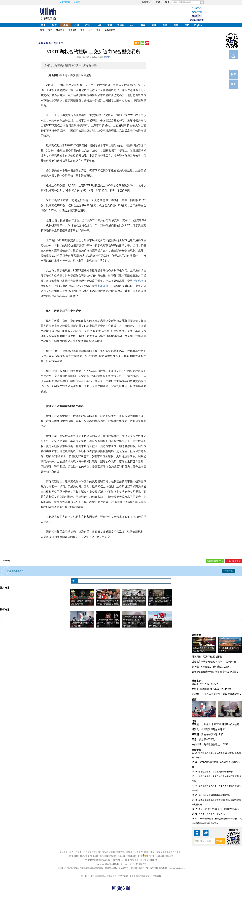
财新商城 (146, 2)
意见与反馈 (123, 876)
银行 (50, 30)
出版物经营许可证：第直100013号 (141, 860)
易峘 (194, 688)
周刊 (154, 25)
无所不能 (66, 2)
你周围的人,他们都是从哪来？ (216, 666)
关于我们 (85, 876)
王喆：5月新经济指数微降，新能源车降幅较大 (219, 809)
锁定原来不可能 (207, 739)
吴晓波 (195, 724)
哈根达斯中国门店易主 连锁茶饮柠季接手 (216, 771)
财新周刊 (196, 656)
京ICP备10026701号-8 (95, 856)
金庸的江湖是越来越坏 (213, 729)
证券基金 (60, 30)
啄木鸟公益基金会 (108, 876)
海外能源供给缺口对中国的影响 (215, 688)
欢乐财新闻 (110, 30)
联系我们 (147, 876)
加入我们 (95, 876)
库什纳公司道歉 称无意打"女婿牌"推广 (218, 661)
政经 (87, 25)
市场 (98, 30)
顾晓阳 (195, 734)
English (198, 25)
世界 (109, 25)
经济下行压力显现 (212, 656)
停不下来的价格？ (208, 683)
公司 (76, 25)
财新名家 (196, 680)
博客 (143, 25)
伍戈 (194, 683)
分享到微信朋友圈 (215, 561)
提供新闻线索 (136, 876)
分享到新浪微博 (234, 561)
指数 (187, 25)
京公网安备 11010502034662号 (157, 856)
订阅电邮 (233, 57)
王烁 (194, 739)
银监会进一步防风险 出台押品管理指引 (218, 671)
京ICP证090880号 (77, 856)
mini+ (132, 25)
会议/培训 (197, 12)
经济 (54, 25)
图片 (165, 25)
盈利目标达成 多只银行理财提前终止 (214, 795)
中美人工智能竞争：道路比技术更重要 (222, 693)
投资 (82, 30)
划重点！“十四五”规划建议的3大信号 (220, 724)
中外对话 (196, 744)
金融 (65, 25)
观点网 (120, 25)
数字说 (195, 666)
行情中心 (197, 8)
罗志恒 (195, 693)
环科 (98, 25)
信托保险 (72, 30)
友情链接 (157, 876)
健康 (78, 2)
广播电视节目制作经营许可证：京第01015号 (105, 860)
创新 (90, 30)
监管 (42, 30)
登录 (158, 2)
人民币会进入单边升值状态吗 (211, 814)
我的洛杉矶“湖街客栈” (212, 734)
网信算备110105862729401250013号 (124, 856)
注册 (167, 2)
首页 (43, 25)
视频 (176, 25)
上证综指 (138, 280)
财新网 (107, 57)
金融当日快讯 (50, 43)
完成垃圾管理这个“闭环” (215, 744)
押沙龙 (195, 729)
